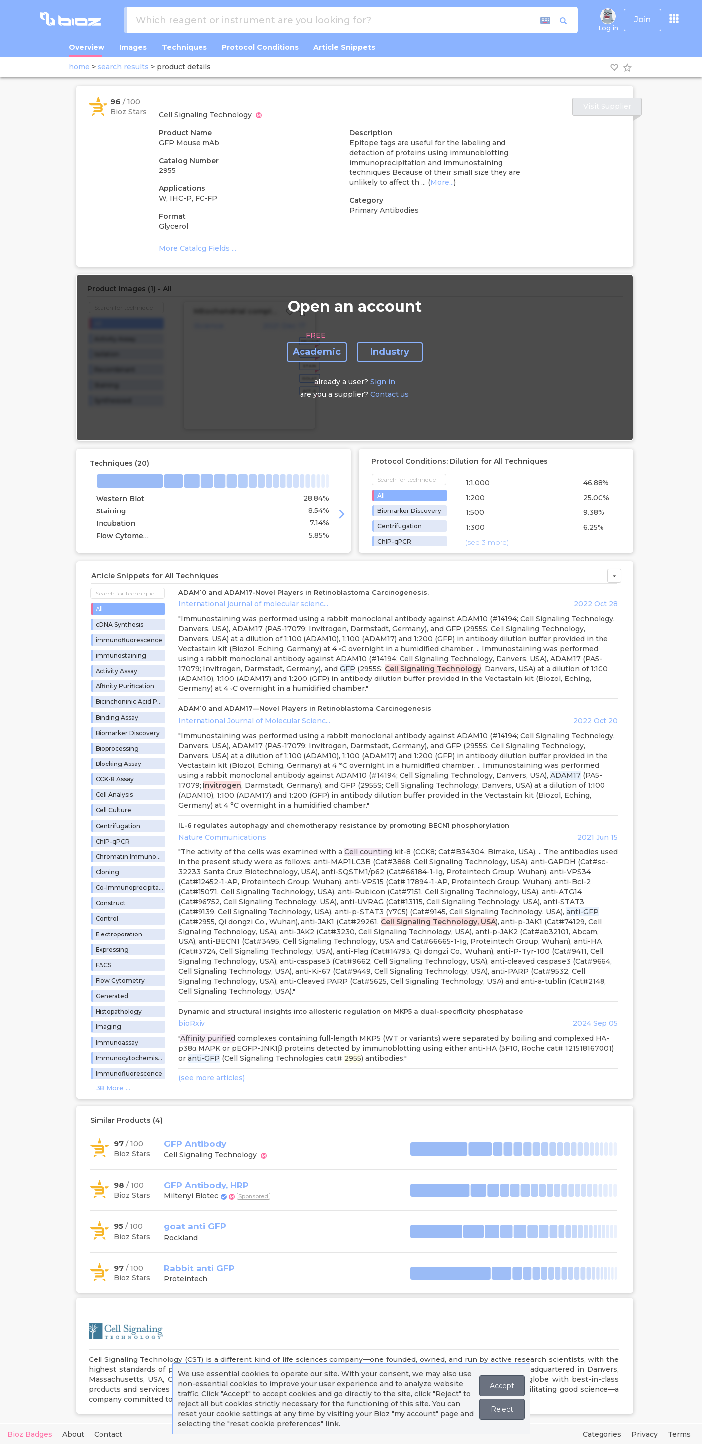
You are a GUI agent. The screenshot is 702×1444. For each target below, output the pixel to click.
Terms (679, 1434)
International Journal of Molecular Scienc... (254, 720)
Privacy (644, 1434)
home (79, 66)
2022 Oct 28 (596, 603)
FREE (316, 335)
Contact (108, 1434)
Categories (602, 1434)
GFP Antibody (195, 1144)
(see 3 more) (487, 542)
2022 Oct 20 (595, 720)
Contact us (389, 394)
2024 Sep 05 (595, 1023)
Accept (502, 1385)
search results (123, 66)
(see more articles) (211, 1077)
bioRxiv (191, 1023)
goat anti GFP (195, 1226)
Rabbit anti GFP (199, 1268)
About (73, 1434)
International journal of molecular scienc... (253, 603)
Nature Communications (222, 837)
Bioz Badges (29, 1434)
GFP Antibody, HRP (206, 1185)
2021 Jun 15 (597, 837)
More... (442, 182)
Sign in (382, 381)
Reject (502, 1409)
